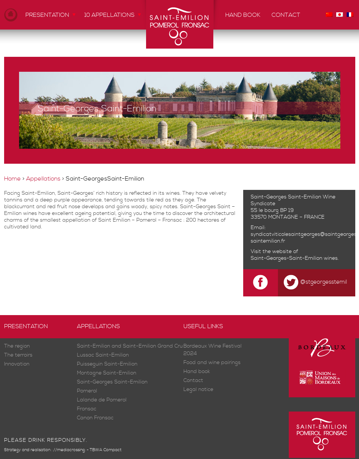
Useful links (203, 326)
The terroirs (18, 355)
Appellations (43, 178)
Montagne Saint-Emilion (106, 373)
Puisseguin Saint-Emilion (107, 364)
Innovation (17, 364)
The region (17, 346)
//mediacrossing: (69, 450)
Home (11, 15)
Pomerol (87, 391)
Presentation (47, 15)
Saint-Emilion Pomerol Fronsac (179, 24)
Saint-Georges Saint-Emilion (112, 382)
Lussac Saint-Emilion (103, 355)
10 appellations (109, 15)
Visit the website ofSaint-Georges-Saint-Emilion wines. (295, 255)
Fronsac (86, 409)
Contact (286, 15)
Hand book (242, 15)
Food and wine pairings (212, 363)
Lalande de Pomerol (102, 400)
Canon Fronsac (95, 418)
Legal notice (198, 389)
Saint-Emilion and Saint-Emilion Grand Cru (130, 346)
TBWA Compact (105, 450)
